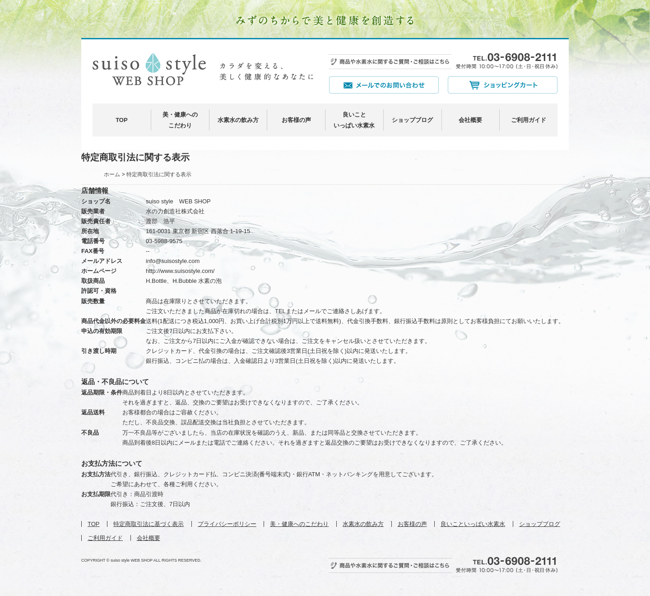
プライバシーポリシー (227, 524)
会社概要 (470, 120)
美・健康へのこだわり (299, 524)
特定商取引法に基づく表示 (148, 524)
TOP (122, 120)
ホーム (112, 174)
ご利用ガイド (528, 120)
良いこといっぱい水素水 (473, 524)
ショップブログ (412, 120)
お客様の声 (296, 120)
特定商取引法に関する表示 (158, 174)
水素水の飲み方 (238, 120)
